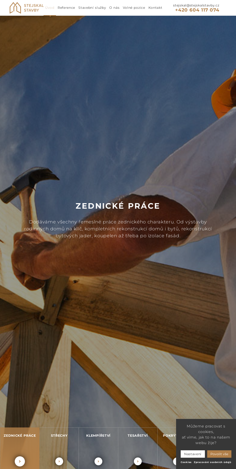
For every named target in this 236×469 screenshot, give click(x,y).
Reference (66, 8)
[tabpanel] (118, 242)
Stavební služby (92, 8)
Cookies (186, 462)
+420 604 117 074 (197, 10)
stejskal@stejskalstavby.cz (196, 5)
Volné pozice (134, 8)
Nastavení (192, 454)
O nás (114, 8)
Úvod (49, 8)
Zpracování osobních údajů (212, 462)
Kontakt (155, 8)
